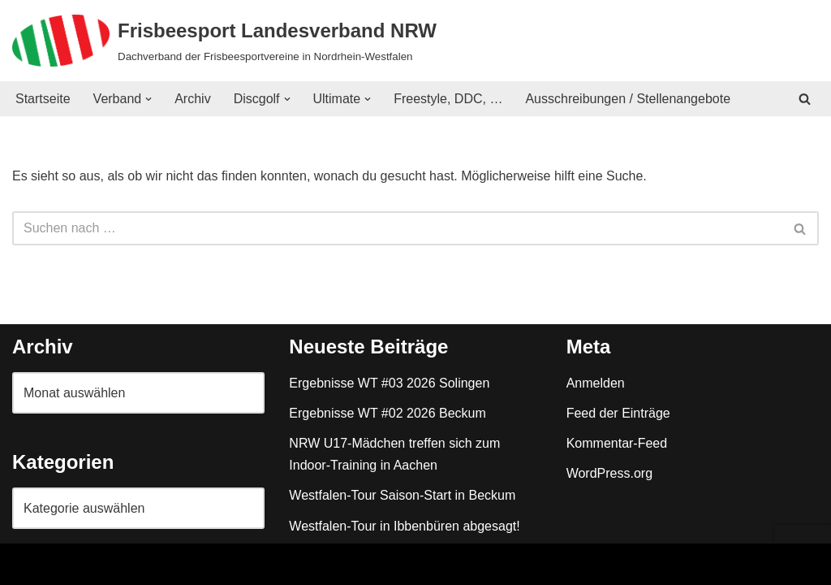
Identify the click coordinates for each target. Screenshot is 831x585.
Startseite (43, 99)
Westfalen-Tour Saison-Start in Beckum (402, 495)
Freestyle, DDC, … (448, 99)
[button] (148, 99)
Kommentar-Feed (617, 443)
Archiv (192, 99)
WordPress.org (609, 473)
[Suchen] (805, 99)
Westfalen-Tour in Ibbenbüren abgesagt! (404, 526)
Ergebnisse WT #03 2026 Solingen (389, 383)
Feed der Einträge (618, 413)
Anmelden (595, 383)
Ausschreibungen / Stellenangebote (628, 99)
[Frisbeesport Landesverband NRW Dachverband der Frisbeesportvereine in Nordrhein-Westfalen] (224, 41)
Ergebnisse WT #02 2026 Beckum (387, 413)
